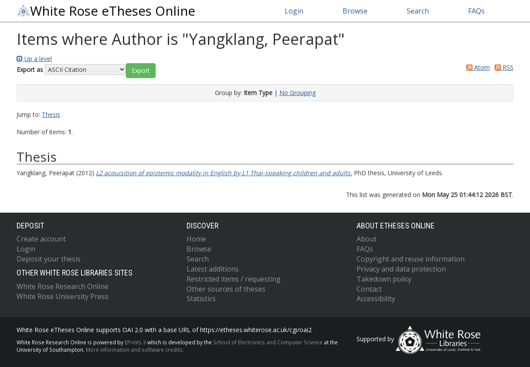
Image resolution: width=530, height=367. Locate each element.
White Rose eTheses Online (106, 11)
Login (294, 11)
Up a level (34, 58)
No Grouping (297, 92)
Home (196, 239)
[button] (141, 70)
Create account (41, 239)
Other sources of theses (226, 289)
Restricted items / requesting (234, 279)
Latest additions (213, 269)
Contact (369, 289)
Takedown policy (384, 279)
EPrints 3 (135, 342)
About (367, 239)
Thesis (51, 114)
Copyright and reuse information (411, 259)
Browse (355, 11)
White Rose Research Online (63, 286)
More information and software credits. (135, 349)
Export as (30, 69)
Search (418, 11)
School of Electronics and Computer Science (268, 342)
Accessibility (376, 298)
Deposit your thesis (49, 259)
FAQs (476, 11)
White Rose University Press (63, 296)
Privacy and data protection (401, 269)
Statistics (201, 298)
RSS (502, 67)
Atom (476, 67)
